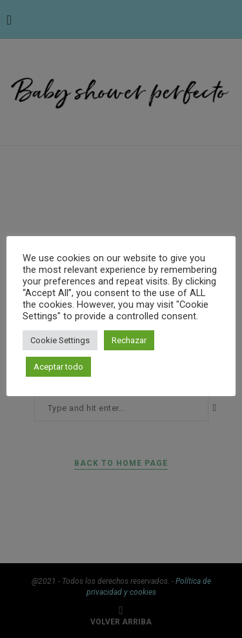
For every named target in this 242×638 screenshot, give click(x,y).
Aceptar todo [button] (58, 367)
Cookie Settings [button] (60, 340)
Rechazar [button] (129, 340)
